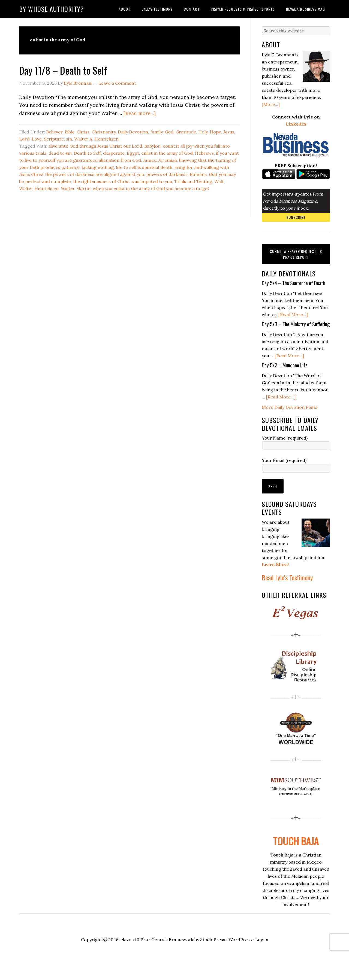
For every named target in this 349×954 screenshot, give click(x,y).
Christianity (104, 132)
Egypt (133, 153)
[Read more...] (140, 113)
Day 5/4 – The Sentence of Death (293, 282)
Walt (219, 181)
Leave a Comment (117, 83)
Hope (215, 132)
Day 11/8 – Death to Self (63, 70)
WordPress (240, 939)
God (169, 132)
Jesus (228, 132)
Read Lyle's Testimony (287, 577)
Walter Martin (76, 188)
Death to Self (87, 153)
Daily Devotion (133, 132)
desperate (114, 153)
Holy (202, 132)
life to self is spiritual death (144, 167)
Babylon (152, 146)
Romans (198, 174)
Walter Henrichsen (39, 188)
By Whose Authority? (51, 9)
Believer (54, 132)
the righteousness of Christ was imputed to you (122, 181)
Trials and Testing (193, 181)
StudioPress (212, 939)
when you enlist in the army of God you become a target (151, 188)
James (149, 160)
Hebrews (204, 153)
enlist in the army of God (167, 153)
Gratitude (186, 132)
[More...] (271, 104)
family (156, 132)
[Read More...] (293, 314)
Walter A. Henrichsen (96, 139)
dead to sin (60, 153)
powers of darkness (167, 174)
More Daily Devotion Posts (289, 407)
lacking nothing (98, 167)
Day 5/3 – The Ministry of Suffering (296, 324)
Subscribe (296, 217)
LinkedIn (295, 124)
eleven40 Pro (134, 939)
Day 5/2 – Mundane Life (285, 365)
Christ (83, 132)
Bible (69, 132)
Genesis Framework (172, 939)
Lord (24, 139)
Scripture (54, 139)
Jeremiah (167, 160)
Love (37, 139)
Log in (261, 939)
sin (69, 139)
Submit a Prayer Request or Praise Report (296, 254)
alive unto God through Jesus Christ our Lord (95, 146)
